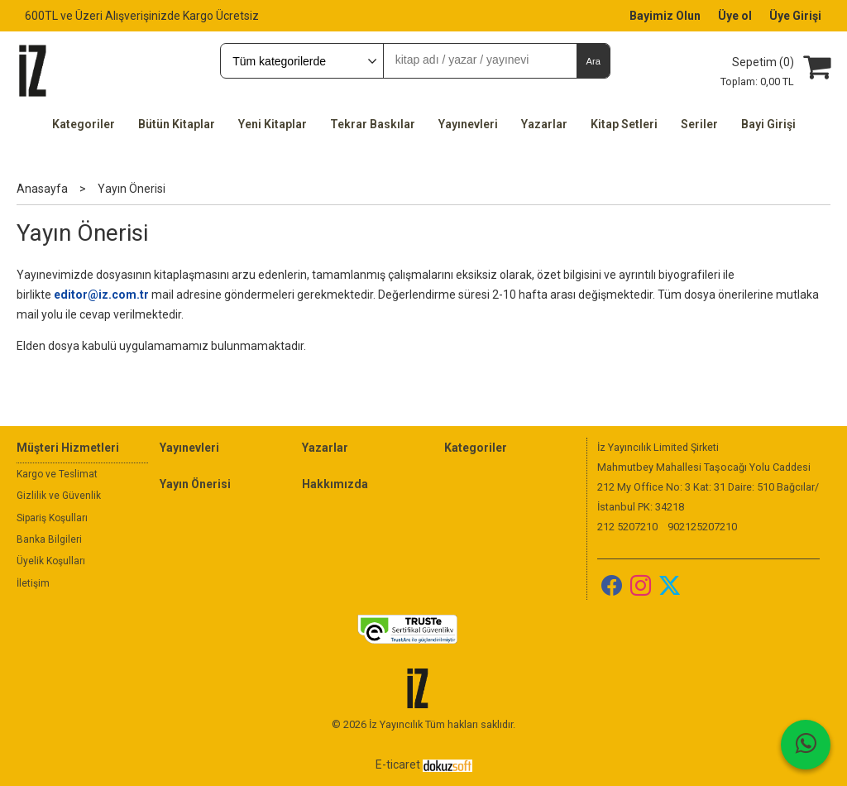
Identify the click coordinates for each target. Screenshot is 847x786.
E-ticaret (398, 764)
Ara (593, 61)
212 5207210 (627, 526)
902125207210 (702, 526)
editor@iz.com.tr (101, 294)
